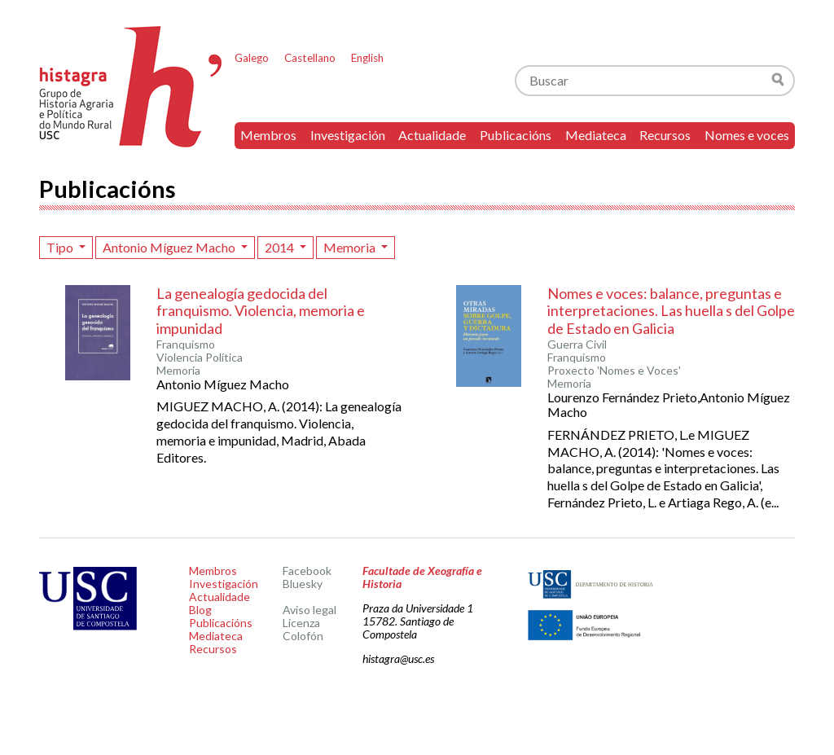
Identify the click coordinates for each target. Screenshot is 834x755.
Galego (252, 57)
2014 (280, 247)
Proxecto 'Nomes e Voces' (614, 370)
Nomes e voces (747, 135)
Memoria (350, 247)
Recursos (665, 135)
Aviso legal (309, 610)
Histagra (131, 86)
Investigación (347, 135)
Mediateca (595, 135)
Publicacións (515, 135)
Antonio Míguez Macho (170, 247)
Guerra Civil (577, 344)
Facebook (307, 570)
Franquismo (185, 344)
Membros (268, 135)
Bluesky (303, 583)
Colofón (303, 636)
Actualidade (432, 135)
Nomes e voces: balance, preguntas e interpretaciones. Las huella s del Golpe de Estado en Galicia (671, 310)
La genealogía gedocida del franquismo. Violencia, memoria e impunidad (260, 310)
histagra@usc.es (398, 658)
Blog (200, 610)
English (367, 57)
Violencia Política (199, 357)
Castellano (310, 57)
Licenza (301, 623)
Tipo (61, 247)
